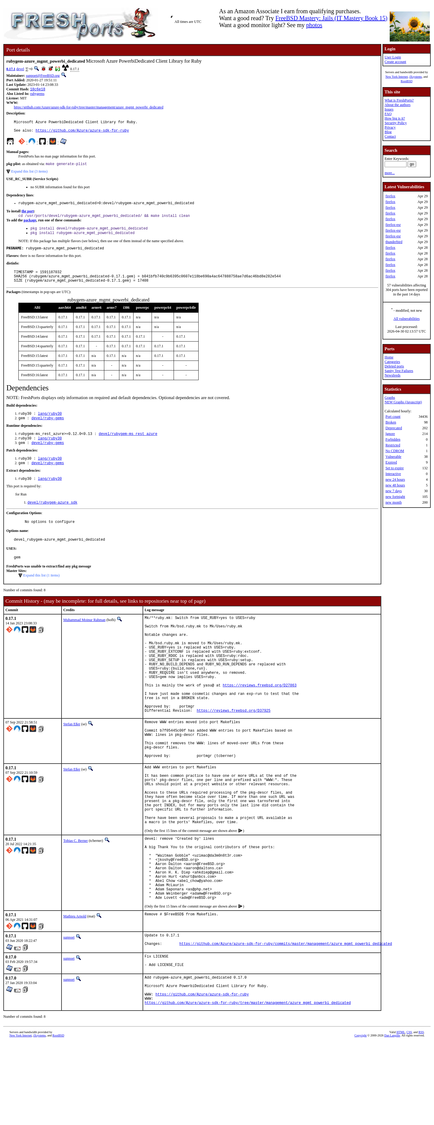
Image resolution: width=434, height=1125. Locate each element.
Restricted (392, 445)
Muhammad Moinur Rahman (84, 638)
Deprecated (393, 428)
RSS (421, 1115)
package (30, 225)
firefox (390, 196)
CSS (409, 1115)
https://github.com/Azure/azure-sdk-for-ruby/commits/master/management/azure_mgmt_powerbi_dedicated (285, 1019)
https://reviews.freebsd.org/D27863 (260, 718)
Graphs (390, 397)
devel (20, 69)
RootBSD (407, 81)
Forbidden (392, 439)
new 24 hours (395, 479)
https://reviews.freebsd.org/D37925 (234, 749)
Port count (393, 416)
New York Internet (396, 76)
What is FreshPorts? (399, 100)
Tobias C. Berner (75, 900)
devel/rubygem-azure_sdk (52, 517)
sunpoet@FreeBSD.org (43, 75)
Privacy (390, 127)
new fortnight (395, 497)
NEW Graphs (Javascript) (403, 402)
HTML (400, 1115)
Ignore (390, 434)
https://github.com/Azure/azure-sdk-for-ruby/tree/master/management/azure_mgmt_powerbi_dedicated (88, 108)
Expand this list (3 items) (29, 175)
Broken (390, 422)
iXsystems (415, 76)
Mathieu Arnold (74, 990)
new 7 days (393, 491)
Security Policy (396, 123)
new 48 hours (395, 485)
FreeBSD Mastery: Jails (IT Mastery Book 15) (331, 18)
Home (389, 357)
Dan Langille (392, 1118)
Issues (389, 109)
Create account (395, 62)
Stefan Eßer (71, 763)
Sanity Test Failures (399, 371)
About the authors (397, 105)
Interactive (393, 474)
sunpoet (68, 1011)
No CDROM (394, 451)
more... (390, 173)
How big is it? (395, 118)
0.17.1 (10, 69)
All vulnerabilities (407, 319)
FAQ (388, 114)
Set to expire (394, 468)
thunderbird (393, 242)
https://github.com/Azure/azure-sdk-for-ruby (82, 133)
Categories (392, 362)
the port (27, 216)
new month (393, 502)
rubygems (37, 94)
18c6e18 (37, 89)
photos (314, 25)
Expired (391, 462)
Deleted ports (394, 366)
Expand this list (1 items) (41, 594)
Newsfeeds (393, 375)
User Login (393, 57)
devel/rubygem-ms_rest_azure (128, 445)
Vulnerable (393, 457)
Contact (390, 136)
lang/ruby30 (50, 424)
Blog (388, 132)
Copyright (360, 1118)
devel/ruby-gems (47, 429)
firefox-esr (393, 225)
